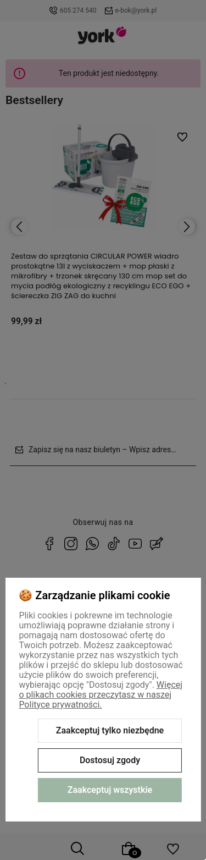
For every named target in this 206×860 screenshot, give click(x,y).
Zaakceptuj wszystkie (110, 790)
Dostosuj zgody (110, 760)
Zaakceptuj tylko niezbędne (110, 730)
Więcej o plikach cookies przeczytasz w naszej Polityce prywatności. (100, 695)
